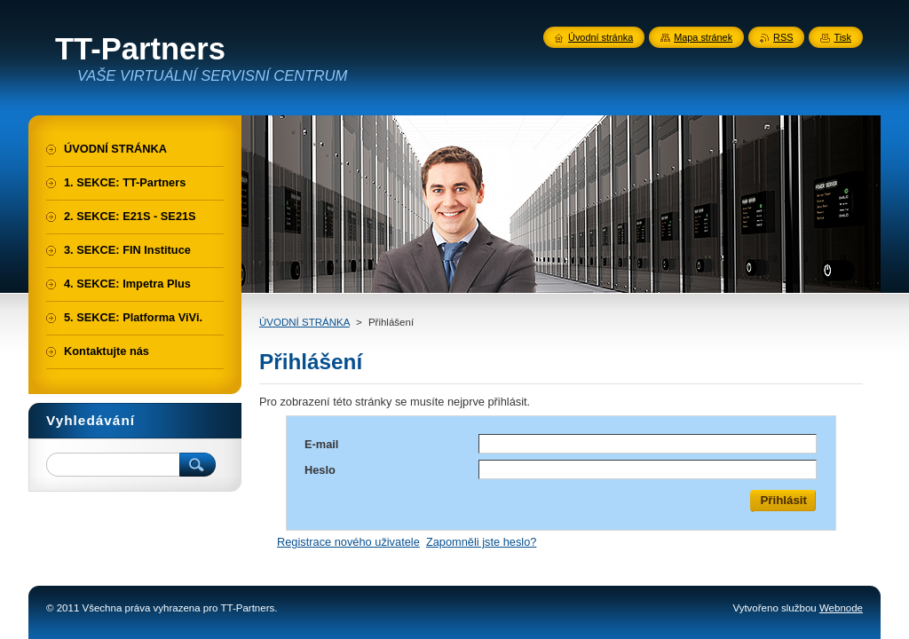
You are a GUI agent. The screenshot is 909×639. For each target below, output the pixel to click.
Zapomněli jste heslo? (481, 541)
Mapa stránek (703, 37)
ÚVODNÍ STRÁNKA (304, 322)
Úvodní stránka (600, 37)
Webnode (841, 608)
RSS (783, 37)
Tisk (842, 37)
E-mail (321, 444)
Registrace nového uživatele (348, 541)
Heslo (320, 470)
